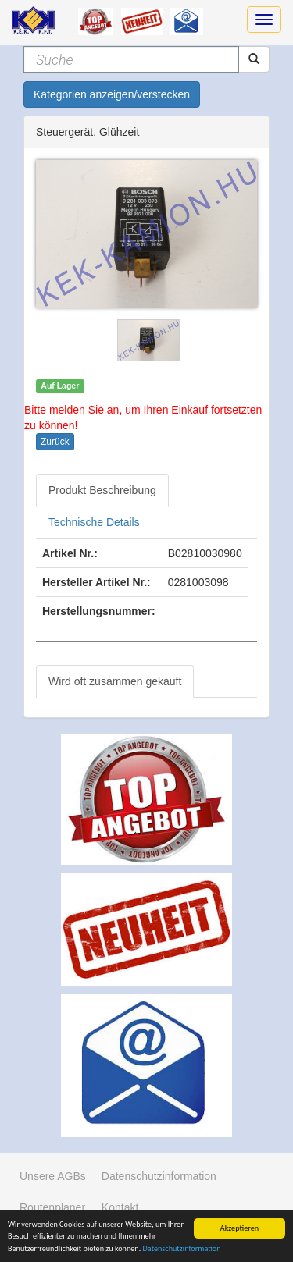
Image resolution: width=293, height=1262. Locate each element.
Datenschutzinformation (182, 1249)
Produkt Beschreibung (102, 490)
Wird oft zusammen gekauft (114, 681)
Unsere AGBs (53, 1176)
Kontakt (120, 1207)
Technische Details (94, 522)
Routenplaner (52, 1207)
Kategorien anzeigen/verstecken (112, 94)
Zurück (55, 441)
